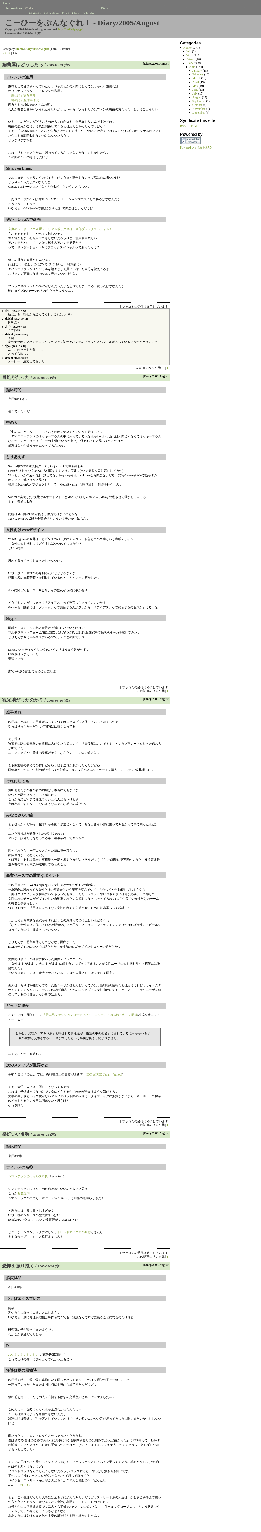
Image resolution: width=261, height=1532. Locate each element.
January (197, 70)
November (198, 109)
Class (75, 13)
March (196, 78)
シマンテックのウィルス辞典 (28, 1176)
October (197, 105)
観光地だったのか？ (22, 700)
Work (189, 55)
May (195, 86)
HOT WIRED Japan (98, 1074)
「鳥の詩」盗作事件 (22, 95)
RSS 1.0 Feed (188, 126)
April (195, 82)
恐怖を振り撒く (18, 1265)
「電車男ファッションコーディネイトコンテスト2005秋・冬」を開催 (90, 1015)
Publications (51, 13)
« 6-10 (6, 53)
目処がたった (16, 377)
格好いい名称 (16, 1134)
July (195, 93)
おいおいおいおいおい (23, 1354)
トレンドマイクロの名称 (74, 1232)
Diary (28, 49)
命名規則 (23, 1193)
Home (19, 49)
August (44, 49)
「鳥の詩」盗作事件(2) (23, 100)
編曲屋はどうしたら (22, 64)
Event (65, 13)
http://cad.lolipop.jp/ (70, 29)
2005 (36, 49)
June (195, 89)
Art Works (34, 13)
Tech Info (88, 13)
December (198, 112)
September (198, 101)
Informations (14, 8)
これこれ (23, 1485)
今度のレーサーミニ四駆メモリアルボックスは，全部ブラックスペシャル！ (60, 229)
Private (190, 59)
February (197, 74)
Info (188, 51)
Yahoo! (117, 1074)
